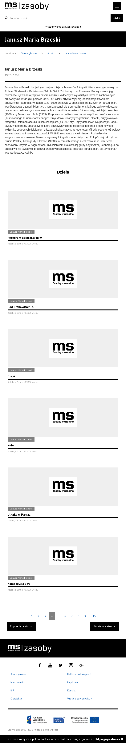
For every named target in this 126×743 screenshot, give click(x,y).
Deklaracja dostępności (79, 674)
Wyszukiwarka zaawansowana (62, 26)
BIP (12, 690)
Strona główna (29, 53)
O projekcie (16, 698)
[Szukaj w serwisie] (57, 18)
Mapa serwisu (17, 682)
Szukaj (116, 17)
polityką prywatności (106, 739)
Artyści (50, 53)
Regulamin (73, 682)
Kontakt (71, 690)
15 (94, 616)
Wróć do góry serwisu (79, 699)
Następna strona (104, 626)
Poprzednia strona (21, 626)
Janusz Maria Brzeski (76, 53)
